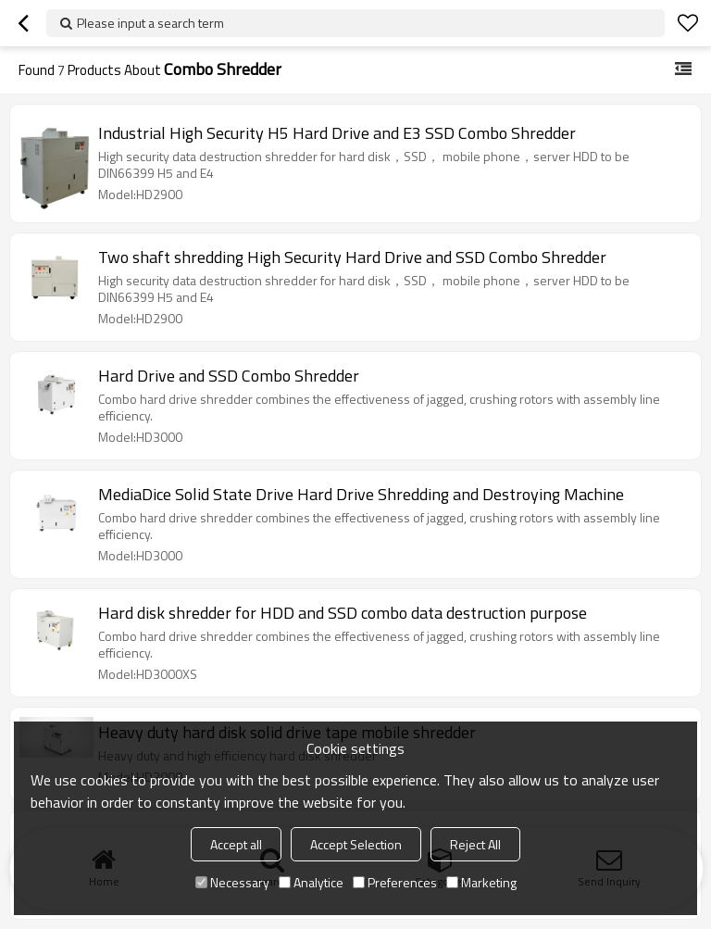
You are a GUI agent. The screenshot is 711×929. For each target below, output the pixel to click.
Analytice (311, 882)
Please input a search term (150, 22)
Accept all (236, 844)
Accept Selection (356, 844)
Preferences (395, 882)
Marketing (481, 882)
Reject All (475, 844)
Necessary (232, 882)
